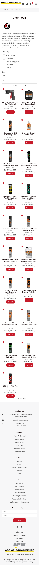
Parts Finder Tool (19, 436)
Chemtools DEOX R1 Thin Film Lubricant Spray (10, 198)
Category (5, 52)
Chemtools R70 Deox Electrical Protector (29, 291)
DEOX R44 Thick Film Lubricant (10, 387)
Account (27, 4)
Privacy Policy (19, 538)
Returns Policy (19, 452)
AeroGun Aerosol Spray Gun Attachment (10, 103)
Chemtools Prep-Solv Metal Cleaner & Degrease (10, 292)
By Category (19, 486)
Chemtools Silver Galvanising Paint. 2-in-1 (29, 324)
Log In (19, 461)
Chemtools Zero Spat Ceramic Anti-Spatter (29, 356)
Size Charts (19, 445)
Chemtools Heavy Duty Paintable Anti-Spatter (28, 260)
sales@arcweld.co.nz (20, 420)
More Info (10, 112)
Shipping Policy (19, 448)
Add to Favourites (3, 89)
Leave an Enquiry (19, 439)
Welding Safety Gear (19, 499)
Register (19, 464)
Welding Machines (19, 496)
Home (4, 9)
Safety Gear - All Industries (19, 502)
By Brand (19, 483)
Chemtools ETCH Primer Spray (10, 230)
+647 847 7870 (21, 426)
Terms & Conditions (19, 535)
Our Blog (19, 541)
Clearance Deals (19, 493)
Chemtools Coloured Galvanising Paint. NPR (10, 165)
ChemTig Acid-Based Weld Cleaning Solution (28, 103)
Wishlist (19, 470)
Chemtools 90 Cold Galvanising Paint (10, 134)
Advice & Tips (19, 442)
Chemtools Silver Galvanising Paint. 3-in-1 (10, 324)
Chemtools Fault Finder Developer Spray (29, 230)
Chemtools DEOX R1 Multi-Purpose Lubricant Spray (29, 165)
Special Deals (19, 489)
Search (23, 4)
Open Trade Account (19, 467)
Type (4, 72)
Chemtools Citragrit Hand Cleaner (28, 134)
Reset (20, 80)
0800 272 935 (20, 423)
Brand (11, 9)
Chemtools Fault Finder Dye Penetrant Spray (10, 260)
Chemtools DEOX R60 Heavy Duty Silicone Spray (28, 198)
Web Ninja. (31, 562)
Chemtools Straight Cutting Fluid (10, 356)
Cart (19, 474)
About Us (19, 532)
